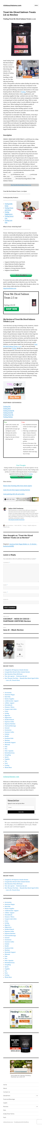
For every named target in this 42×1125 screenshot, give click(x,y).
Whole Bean (8, 767)
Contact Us (6, 1092)
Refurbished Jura (10, 753)
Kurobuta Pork (9, 738)
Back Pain (7, 696)
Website (5, 599)
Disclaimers (6, 1095)
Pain (6, 746)
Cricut (6, 711)
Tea (6, 761)
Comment (6, 562)
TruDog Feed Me (8, 412)
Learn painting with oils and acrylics (14, 494)
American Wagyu (10, 694)
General (7, 728)
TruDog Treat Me (8, 415)
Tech (6, 763)
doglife (29, 525)
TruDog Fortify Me (8, 410)
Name (5, 585)
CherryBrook (8, 705)
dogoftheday (6, 527)
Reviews (5, 1106)
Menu (36, 5)
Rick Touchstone (9, 525)
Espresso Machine (10, 724)
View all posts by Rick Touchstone (16, 519)
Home (5, 1084)
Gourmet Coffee (9, 732)
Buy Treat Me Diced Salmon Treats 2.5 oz (21, 185)
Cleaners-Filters (9, 707)
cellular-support (9, 703)
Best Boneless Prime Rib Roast (14, 674)
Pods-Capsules (9, 751)
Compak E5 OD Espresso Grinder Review (16, 670)
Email (5, 592)
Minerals (7, 744)
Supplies (7, 759)
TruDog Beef (7, 408)
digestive (7, 715)
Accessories (8, 692)
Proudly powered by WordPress (21, 1122)
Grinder (7, 734)
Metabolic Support (10, 742)
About (5, 1088)
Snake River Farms (8, 1114)
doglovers (34, 525)
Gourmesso (8, 730)
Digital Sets (8, 717)
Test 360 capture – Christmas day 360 (16, 676)
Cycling (7, 713)
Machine (7, 740)
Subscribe (21, 812)
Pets (6, 748)
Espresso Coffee (9, 721)
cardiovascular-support (12, 701)
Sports (7, 757)
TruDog (23, 92)
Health (7, 736)
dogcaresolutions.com (9, 288)
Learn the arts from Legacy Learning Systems (16, 490)
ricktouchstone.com (12, 5)
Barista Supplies (9, 699)
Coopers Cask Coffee (11, 709)
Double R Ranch (9, 719)
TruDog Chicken (8, 417)
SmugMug (8, 755)
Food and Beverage (10, 726)
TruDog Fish (7, 406)
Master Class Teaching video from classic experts (17, 485)
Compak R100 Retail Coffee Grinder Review (17, 672)
